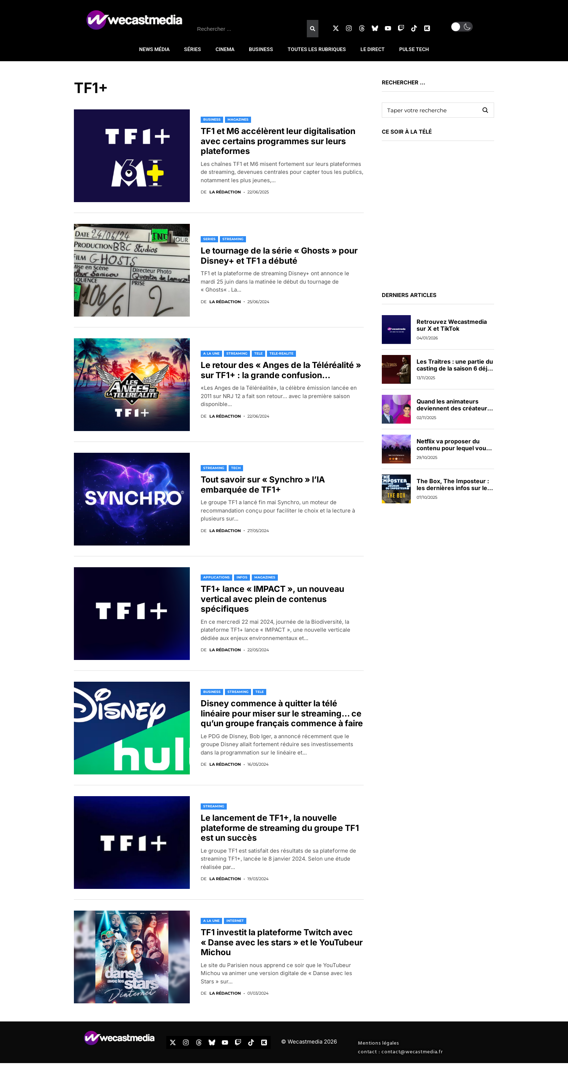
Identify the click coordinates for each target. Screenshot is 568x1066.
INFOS (242, 577)
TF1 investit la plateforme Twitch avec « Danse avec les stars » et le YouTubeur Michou (282, 942)
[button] (462, 27)
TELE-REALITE (281, 353)
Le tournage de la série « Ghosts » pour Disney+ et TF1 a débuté (279, 256)
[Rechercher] (312, 28)
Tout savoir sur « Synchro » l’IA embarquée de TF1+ (263, 485)
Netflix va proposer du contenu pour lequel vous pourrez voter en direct (453, 448)
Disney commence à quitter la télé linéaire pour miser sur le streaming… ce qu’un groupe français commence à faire (282, 713)
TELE (258, 353)
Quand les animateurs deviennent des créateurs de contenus (453, 408)
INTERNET (235, 921)
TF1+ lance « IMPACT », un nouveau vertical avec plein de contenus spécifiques (272, 599)
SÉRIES (192, 49)
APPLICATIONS (216, 577)
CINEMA (225, 49)
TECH (236, 468)
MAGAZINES (237, 119)
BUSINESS (261, 49)
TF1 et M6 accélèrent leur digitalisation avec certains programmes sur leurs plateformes (278, 141)
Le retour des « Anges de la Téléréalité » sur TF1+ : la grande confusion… (281, 370)
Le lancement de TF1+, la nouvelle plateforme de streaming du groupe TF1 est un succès (280, 828)
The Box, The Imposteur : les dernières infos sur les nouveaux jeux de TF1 (453, 487)
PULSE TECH (414, 49)
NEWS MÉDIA (154, 49)
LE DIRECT (372, 49)
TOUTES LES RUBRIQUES (317, 49)
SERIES (209, 239)
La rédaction (225, 192)
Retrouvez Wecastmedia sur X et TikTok (452, 325)
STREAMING (232, 239)
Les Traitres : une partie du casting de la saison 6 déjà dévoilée (455, 368)
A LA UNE (211, 353)
